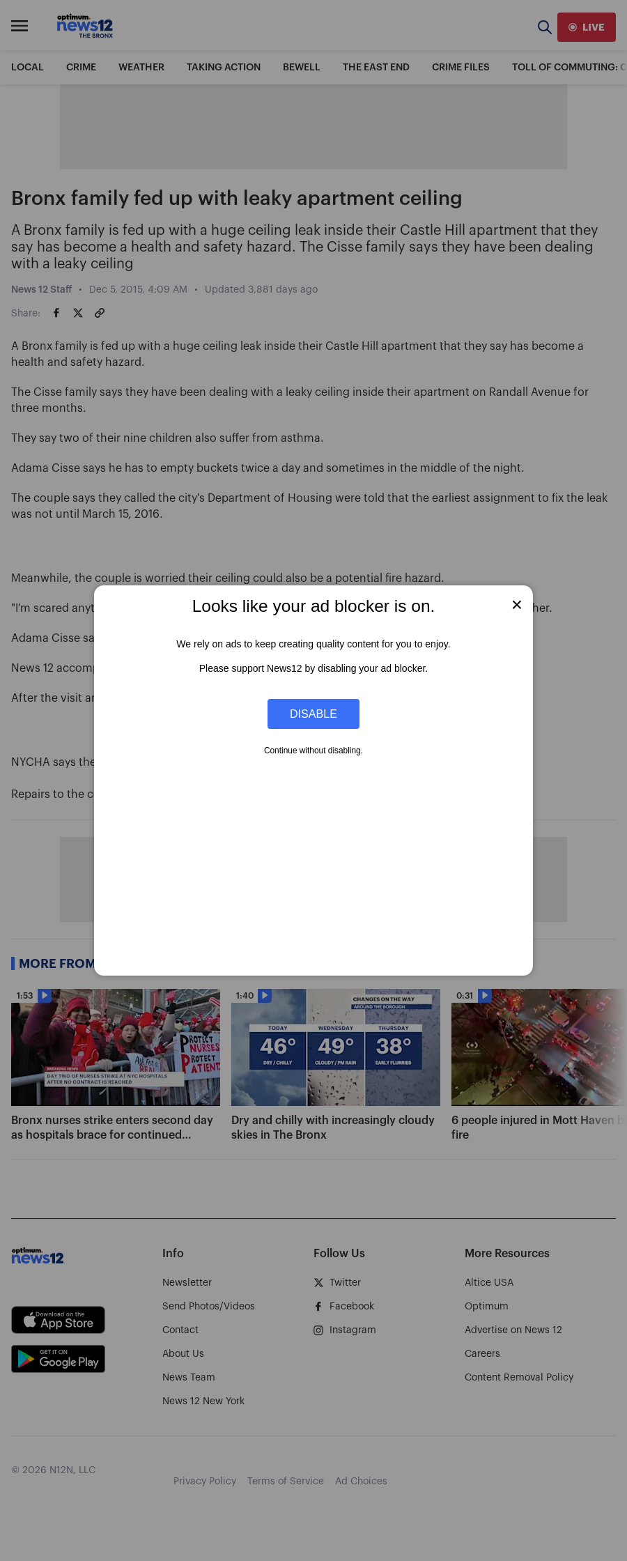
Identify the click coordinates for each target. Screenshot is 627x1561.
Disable (313, 713)
